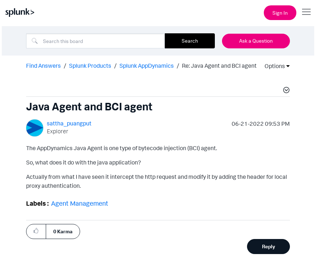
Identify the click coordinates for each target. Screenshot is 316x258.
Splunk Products (90, 65)
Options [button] (272, 66)
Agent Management (79, 203)
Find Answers (43, 65)
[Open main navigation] (306, 12)
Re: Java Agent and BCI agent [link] (219, 65)
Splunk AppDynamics (146, 65)
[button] (285, 91)
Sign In (280, 13)
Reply (268, 246)
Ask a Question (256, 41)
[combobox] (95, 40)
